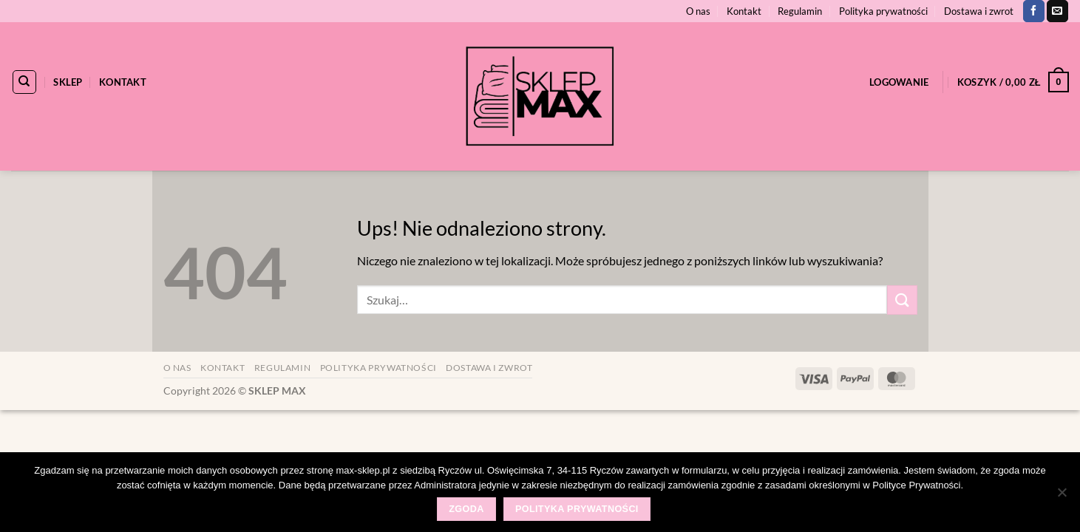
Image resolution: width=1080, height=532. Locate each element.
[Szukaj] (24, 82)
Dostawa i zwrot (978, 11)
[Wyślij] (902, 299)
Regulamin (800, 11)
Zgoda (466, 509)
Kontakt (744, 11)
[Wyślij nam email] (1057, 11)
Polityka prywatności (883, 11)
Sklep (67, 82)
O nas (698, 11)
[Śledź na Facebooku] (1034, 11)
